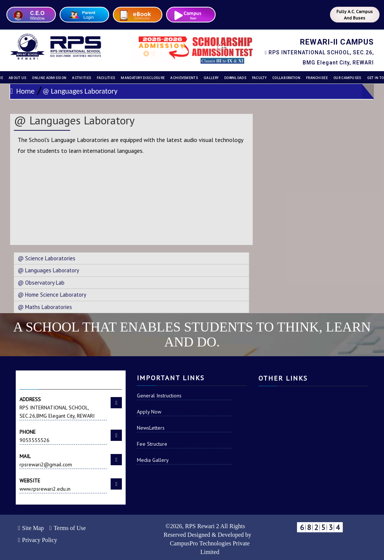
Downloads (235, 78)
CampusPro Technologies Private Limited (210, 547)
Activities (81, 78)
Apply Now (149, 411)
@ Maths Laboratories (45, 307)
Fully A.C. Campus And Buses (354, 15)
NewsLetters (151, 427)
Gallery (211, 78)
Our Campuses (347, 78)
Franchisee (317, 78)
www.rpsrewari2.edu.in (63, 484)
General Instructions (159, 395)
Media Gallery (153, 460)
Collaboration (286, 78)
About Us (17, 78)
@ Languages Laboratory (79, 91)
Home (22, 91)
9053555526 (63, 436)
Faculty (259, 78)
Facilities (106, 78)
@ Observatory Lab (41, 282)
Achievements (184, 78)
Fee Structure (152, 444)
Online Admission (49, 78)
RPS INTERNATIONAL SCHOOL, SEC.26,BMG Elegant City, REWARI (63, 407)
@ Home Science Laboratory (52, 294)
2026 (176, 526)
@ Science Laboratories (46, 258)
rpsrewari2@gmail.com (63, 460)
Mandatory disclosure (143, 78)
